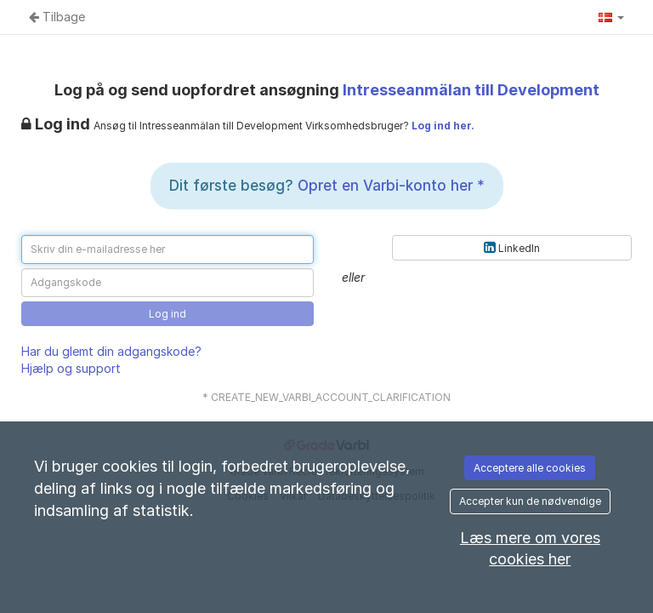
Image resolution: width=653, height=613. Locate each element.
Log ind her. (443, 125)
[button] (611, 17)
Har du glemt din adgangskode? (111, 351)
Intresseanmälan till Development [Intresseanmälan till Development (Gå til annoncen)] (471, 90)
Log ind (167, 313)
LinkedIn (512, 247)
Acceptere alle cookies (530, 467)
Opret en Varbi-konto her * (391, 185)
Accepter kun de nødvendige (530, 501)
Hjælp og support (71, 368)
